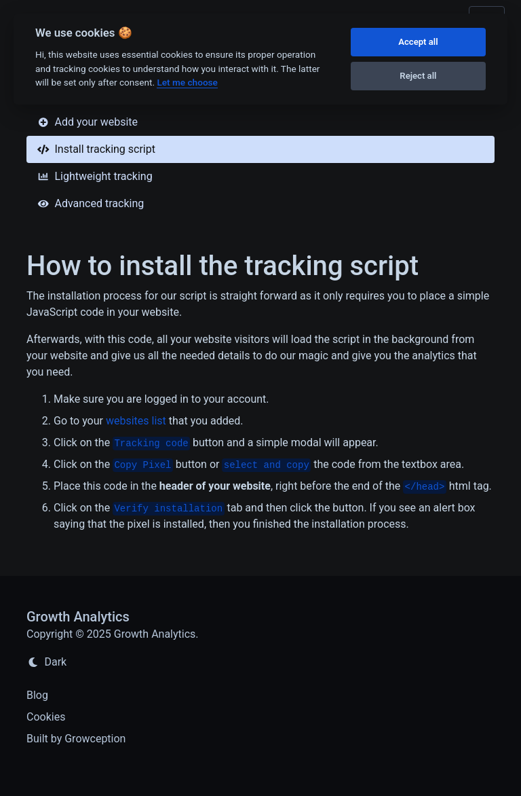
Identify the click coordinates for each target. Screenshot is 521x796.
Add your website (87, 121)
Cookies (45, 716)
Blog (37, 695)
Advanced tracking (90, 203)
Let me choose (187, 82)
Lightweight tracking (95, 176)
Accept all (418, 42)
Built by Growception (76, 738)
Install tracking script (96, 149)
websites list (136, 420)
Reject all (418, 76)
